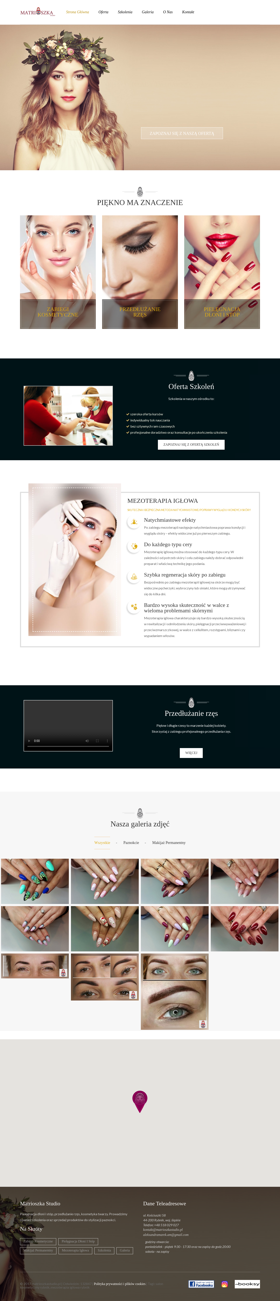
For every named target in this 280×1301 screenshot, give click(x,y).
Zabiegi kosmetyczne (38, 1241)
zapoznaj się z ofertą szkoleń (191, 444)
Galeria (125, 1250)
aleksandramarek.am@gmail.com (166, 1235)
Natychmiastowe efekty (170, 520)
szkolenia (125, 12)
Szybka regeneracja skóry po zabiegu (184, 575)
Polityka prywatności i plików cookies (119, 1284)
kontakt (188, 12)
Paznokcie (131, 843)
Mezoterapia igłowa (75, 1250)
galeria (148, 12)
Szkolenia (104, 1250)
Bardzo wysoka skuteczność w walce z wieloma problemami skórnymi (186, 608)
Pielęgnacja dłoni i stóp (78, 1241)
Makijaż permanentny (168, 843)
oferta (103, 12)
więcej (191, 753)
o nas (168, 12)
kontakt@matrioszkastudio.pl (163, 1229)
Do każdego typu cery (168, 544)
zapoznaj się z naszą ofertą (182, 146)
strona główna (77, 12)
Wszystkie (102, 843)
